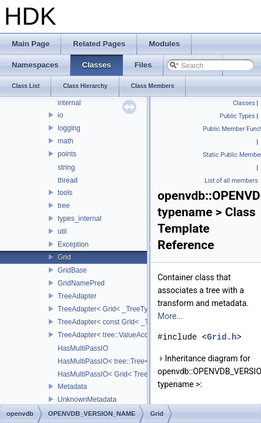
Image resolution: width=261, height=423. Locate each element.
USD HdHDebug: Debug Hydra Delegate (84, 133)
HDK (18, 107)
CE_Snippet (57, 339)
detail (47, 391)
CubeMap (54, 366)
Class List (44, 223)
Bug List (32, 172)
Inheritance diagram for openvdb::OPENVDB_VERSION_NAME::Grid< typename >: (207, 371)
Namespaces (40, 197)
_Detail (50, 236)
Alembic (51, 249)
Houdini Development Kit (59, 120)
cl (41, 352)
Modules (33, 184)
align (46, 262)
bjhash (49, 314)
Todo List (34, 146)
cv (42, 379)
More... (170, 316)
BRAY (48, 327)
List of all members (231, 180)
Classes (32, 210)
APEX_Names (61, 301)
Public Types (237, 116)
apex (46, 288)
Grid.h (221, 337)
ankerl (48, 275)
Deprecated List (44, 159)
